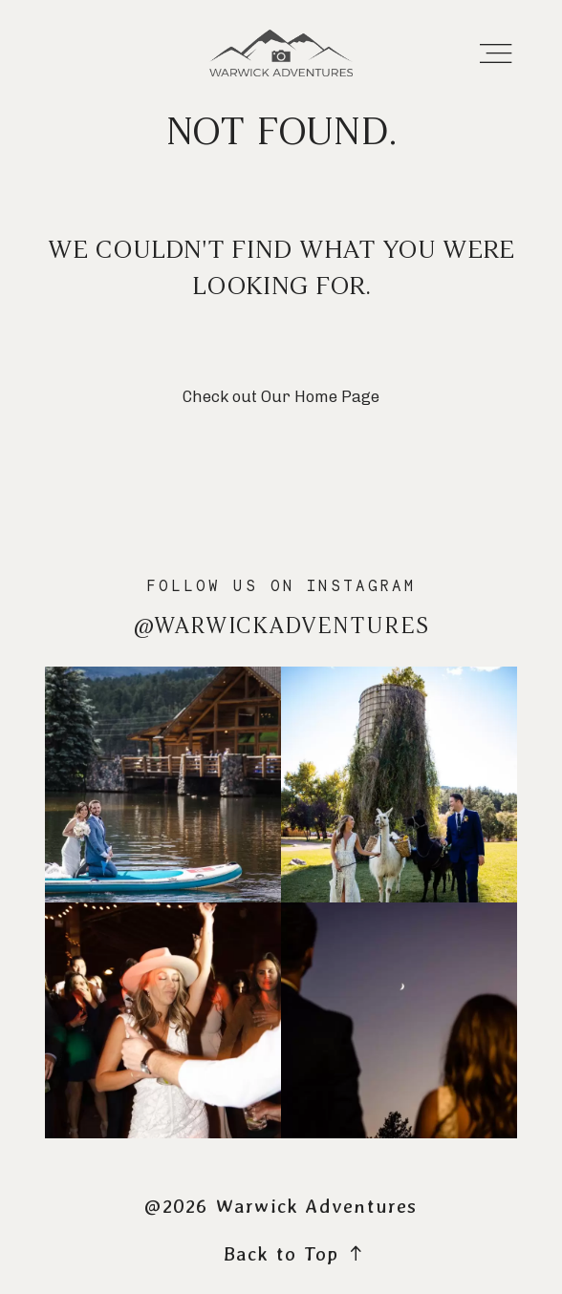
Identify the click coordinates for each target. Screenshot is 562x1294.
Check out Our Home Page (281, 396)
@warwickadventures (281, 625)
